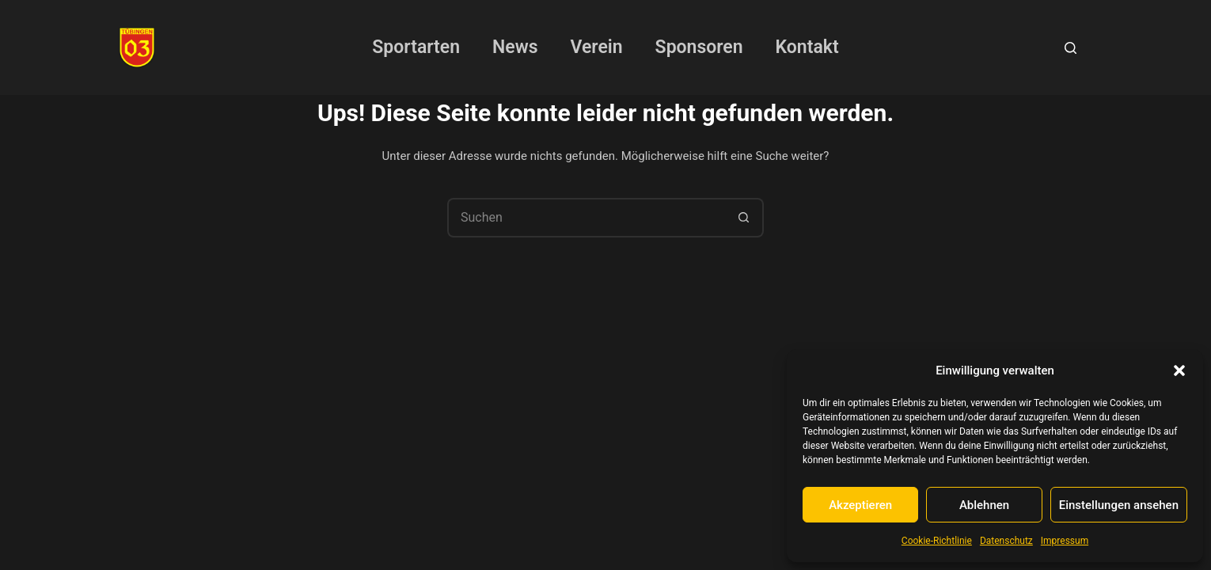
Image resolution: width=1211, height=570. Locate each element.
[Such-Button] (744, 218)
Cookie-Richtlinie (937, 540)
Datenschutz (1006, 540)
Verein (597, 47)
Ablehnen (984, 505)
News (514, 47)
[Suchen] (1070, 48)
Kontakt (807, 47)
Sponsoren (699, 47)
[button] (1179, 370)
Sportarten (416, 47)
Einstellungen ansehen (1119, 505)
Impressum (1064, 540)
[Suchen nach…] (585, 218)
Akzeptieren (860, 505)
